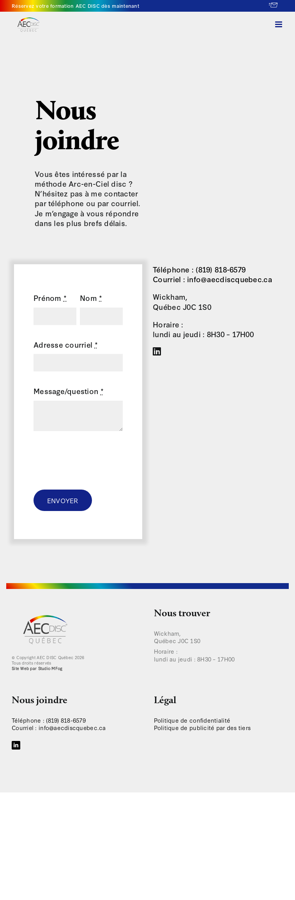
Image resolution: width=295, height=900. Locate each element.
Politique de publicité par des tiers (202, 727)
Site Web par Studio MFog (37, 668)
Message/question (69, 390)
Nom (91, 297)
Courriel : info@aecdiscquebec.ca (212, 279)
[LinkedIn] (16, 745)
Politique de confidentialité (192, 720)
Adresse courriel (66, 344)
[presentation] (93, 460)
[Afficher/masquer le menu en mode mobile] (279, 24)
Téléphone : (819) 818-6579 (199, 269)
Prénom (50, 297)
